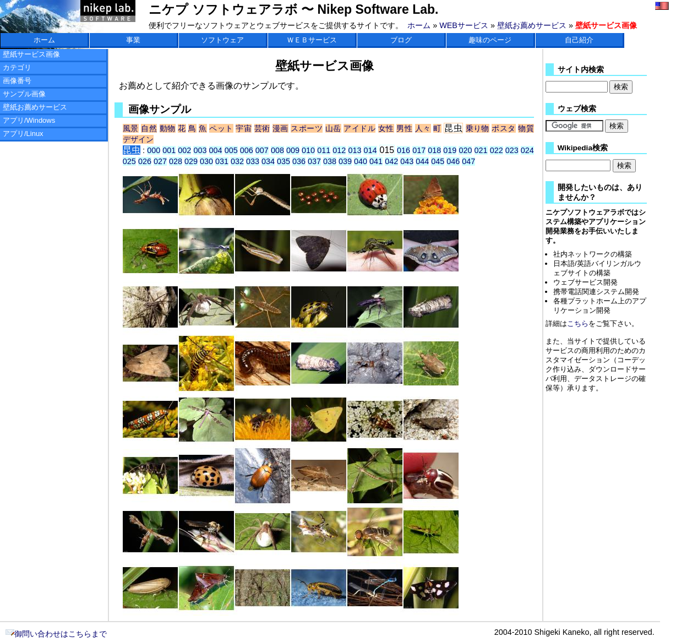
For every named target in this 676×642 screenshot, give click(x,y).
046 (453, 161)
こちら (577, 323)
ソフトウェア (222, 40)
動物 (168, 128)
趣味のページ (489, 40)
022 (496, 150)
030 (206, 161)
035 (283, 161)
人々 (423, 128)
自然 (149, 128)
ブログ (401, 40)
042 (391, 161)
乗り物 (477, 128)
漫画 (280, 128)
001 (169, 150)
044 (422, 161)
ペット (221, 128)
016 (403, 150)
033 (252, 161)
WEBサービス (463, 25)
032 (237, 161)
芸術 (262, 128)
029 (191, 161)
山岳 (333, 128)
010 (308, 150)
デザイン (138, 139)
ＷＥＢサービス (312, 40)
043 (406, 161)
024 (527, 150)
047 (468, 161)
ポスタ (503, 128)
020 (465, 150)
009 (292, 150)
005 (231, 150)
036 (299, 161)
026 (144, 161)
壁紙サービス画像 (31, 54)
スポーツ (307, 128)
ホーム (418, 25)
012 (339, 150)
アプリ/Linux (23, 133)
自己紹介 (579, 40)
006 (246, 150)
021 (481, 150)
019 (449, 150)
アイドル (359, 128)
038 (329, 161)
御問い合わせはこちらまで (56, 633)
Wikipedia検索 (583, 148)
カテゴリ (17, 67)
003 (199, 150)
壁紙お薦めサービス (531, 25)
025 (129, 161)
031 (221, 161)
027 (160, 161)
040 (360, 161)
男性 (404, 128)
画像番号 (17, 81)
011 (323, 150)
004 (215, 150)
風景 (131, 128)
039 (345, 161)
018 (434, 150)
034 (268, 161)
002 (184, 150)
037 (314, 161)
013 (354, 150)
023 (512, 150)
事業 (133, 40)
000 (153, 150)
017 (419, 150)
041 (376, 161)
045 (437, 161)
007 (262, 150)
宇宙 (244, 128)
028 (175, 161)
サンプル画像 (24, 94)
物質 (525, 128)
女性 (386, 128)
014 (370, 150)
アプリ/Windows (29, 120)
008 (277, 150)
